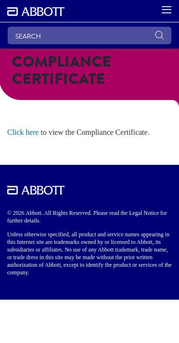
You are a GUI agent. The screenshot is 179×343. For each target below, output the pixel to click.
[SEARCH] (89, 35)
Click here (23, 132)
